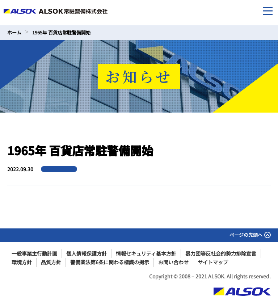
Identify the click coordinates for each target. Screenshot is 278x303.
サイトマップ (213, 262)
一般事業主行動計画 (34, 253)
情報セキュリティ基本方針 (146, 253)
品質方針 (51, 262)
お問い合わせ (173, 262)
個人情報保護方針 (86, 253)
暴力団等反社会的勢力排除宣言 (220, 253)
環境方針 (22, 262)
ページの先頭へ (250, 234)
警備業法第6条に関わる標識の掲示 (109, 262)
